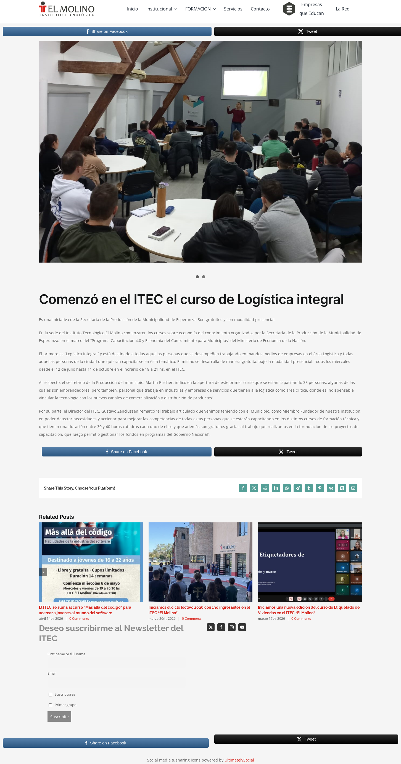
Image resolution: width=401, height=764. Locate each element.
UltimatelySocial (239, 760)
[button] (43, 572)
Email (52, 673)
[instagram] (232, 627)
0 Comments (79, 618)
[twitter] (211, 627)
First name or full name (66, 654)
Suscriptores (62, 694)
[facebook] (221, 627)
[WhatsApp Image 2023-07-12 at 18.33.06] (200, 152)
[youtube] (242, 627)
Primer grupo (63, 704)
